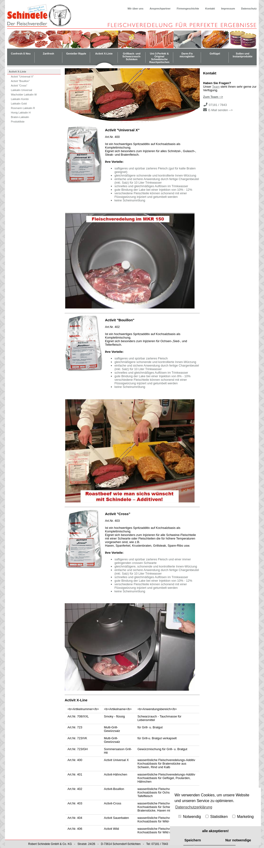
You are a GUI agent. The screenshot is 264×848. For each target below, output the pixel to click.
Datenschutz (249, 8)
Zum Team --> (213, 97)
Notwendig (189, 817)
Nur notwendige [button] (238, 840)
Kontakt (210, 8)
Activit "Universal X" (22, 76)
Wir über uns (135, 8)
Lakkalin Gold (19, 103)
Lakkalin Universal (21, 90)
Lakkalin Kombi (20, 99)
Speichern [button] (192, 840)
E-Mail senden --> (220, 110)
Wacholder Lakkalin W (24, 94)
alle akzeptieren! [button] (215, 831)
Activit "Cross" (19, 85)
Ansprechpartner (160, 8)
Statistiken (216, 817)
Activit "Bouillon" (20, 81)
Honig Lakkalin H (21, 112)
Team (216, 86)
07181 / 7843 (218, 105)
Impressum (228, 8)
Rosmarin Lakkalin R (23, 108)
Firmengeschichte (188, 8)
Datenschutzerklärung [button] (193, 807)
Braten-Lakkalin (20, 117)
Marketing (243, 817)
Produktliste (17, 121)
